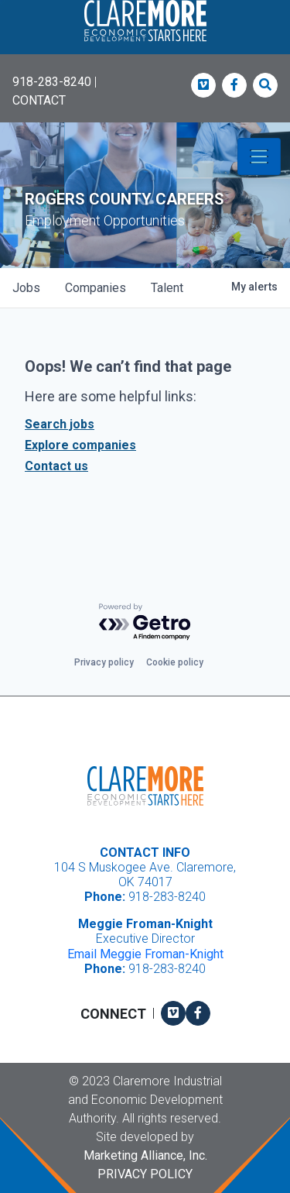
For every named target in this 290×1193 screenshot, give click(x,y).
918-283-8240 (51, 81)
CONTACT (39, 100)
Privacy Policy (145, 1174)
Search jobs (59, 424)
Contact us (56, 466)
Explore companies (80, 445)
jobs (26, 287)
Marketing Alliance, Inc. (145, 1155)
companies (95, 287)
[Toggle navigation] (259, 156)
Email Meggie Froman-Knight (145, 954)
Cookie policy (174, 662)
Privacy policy (104, 662)
